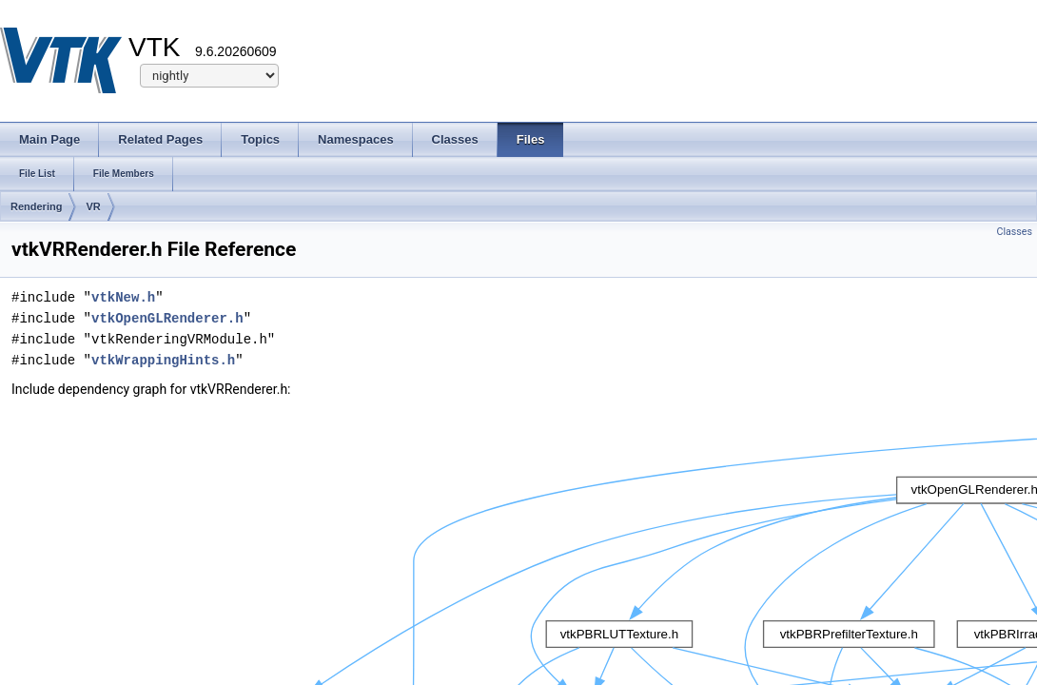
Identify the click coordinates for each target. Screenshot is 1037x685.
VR (93, 206)
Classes (1014, 231)
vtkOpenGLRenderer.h (167, 318)
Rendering (36, 206)
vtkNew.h (123, 297)
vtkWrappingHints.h (163, 360)
